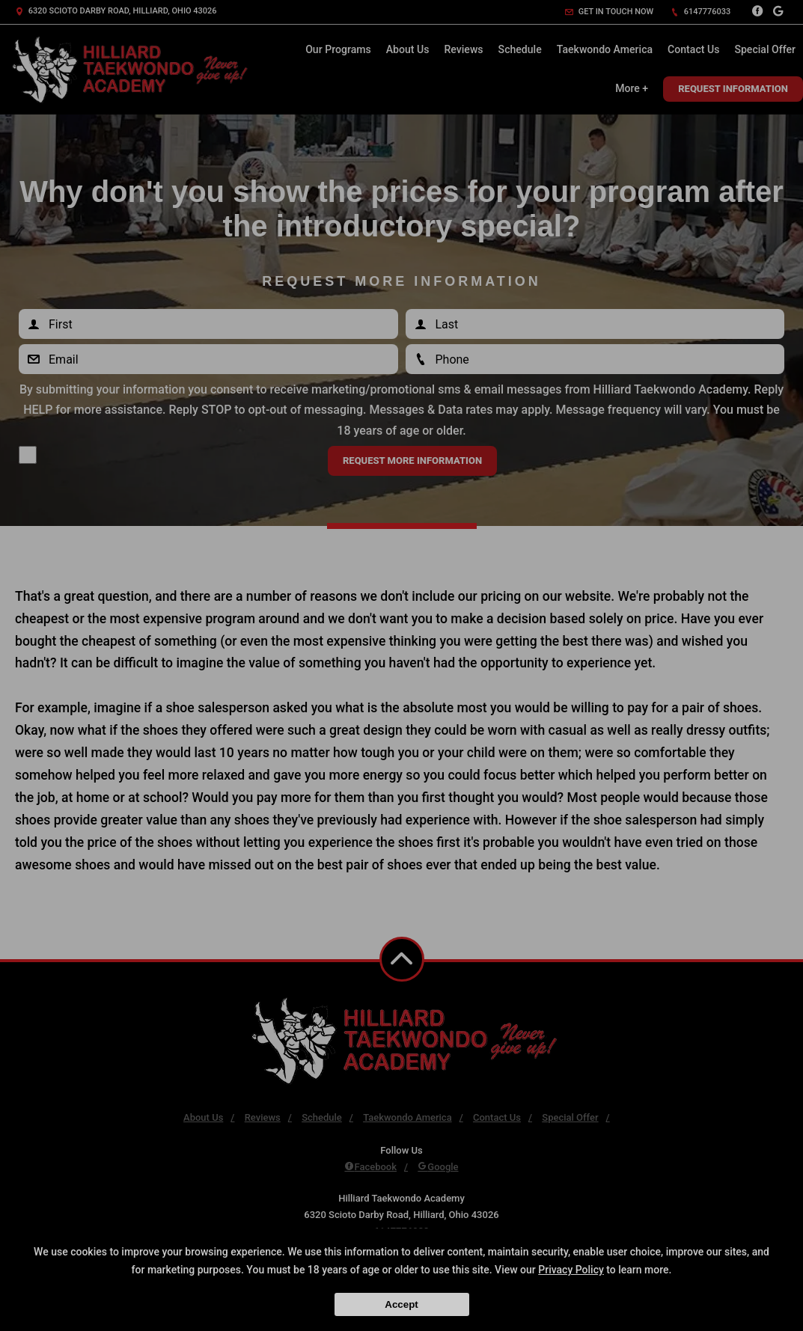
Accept (401, 1304)
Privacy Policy (571, 1270)
